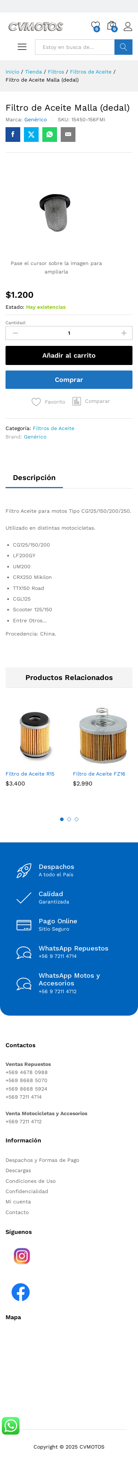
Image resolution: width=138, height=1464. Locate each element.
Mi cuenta (18, 1202)
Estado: (15, 307)
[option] (35, 752)
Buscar (123, 47)
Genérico (35, 119)
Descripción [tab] (34, 477)
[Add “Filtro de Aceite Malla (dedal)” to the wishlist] (46, 400)
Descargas (18, 1170)
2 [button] (69, 819)
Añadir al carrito (69, 355)
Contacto (17, 1212)
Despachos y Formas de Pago (42, 1160)
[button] (91, 401)
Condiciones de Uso (31, 1181)
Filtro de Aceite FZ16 (99, 774)
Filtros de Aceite (53, 428)
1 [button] (62, 819)
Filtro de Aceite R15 (30, 774)
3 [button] (76, 819)
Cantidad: (16, 323)
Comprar (69, 379)
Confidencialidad (27, 1191)
